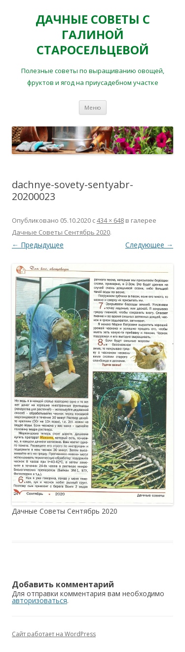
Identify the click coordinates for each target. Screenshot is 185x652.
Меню (92, 107)
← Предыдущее (38, 244)
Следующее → (149, 244)
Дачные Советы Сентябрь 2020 (61, 232)
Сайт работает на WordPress (54, 634)
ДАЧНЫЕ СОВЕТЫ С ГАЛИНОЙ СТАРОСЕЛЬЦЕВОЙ (93, 35)
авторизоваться (39, 600)
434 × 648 (110, 220)
